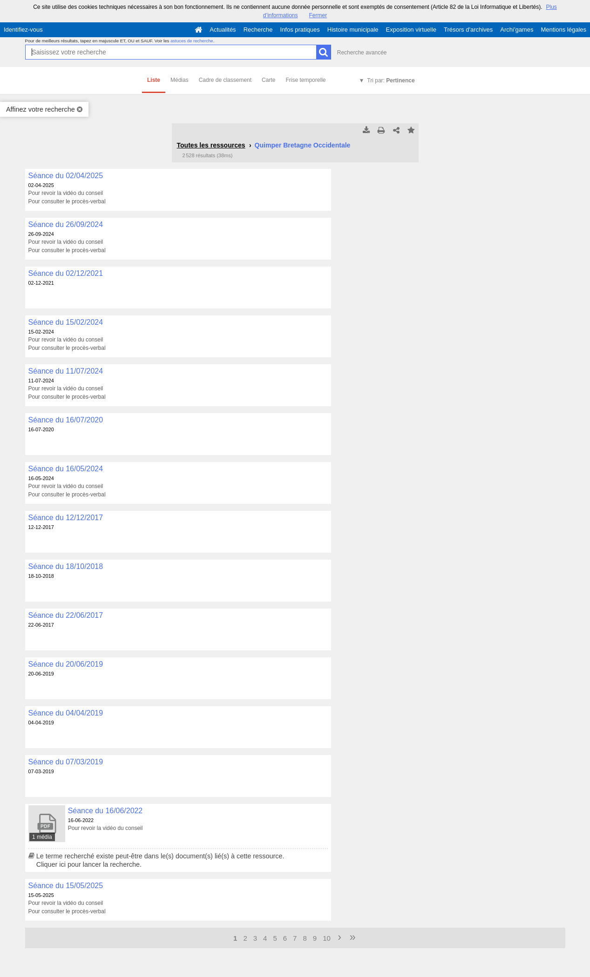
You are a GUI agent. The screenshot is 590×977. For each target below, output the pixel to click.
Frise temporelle (305, 80)
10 (327, 938)
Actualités (223, 29)
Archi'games (516, 29)
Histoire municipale (353, 29)
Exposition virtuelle (411, 29)
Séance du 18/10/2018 (65, 566)
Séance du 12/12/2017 (65, 518)
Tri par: (390, 80)
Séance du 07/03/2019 (65, 762)
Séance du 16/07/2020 (65, 420)
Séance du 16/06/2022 (105, 811)
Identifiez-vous (23, 29)
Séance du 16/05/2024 (65, 469)
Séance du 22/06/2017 (65, 615)
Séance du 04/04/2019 (65, 713)
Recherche (258, 29)
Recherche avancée (362, 52)
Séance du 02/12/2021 (65, 273)
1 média (42, 837)
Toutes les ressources (211, 145)
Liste (153, 80)
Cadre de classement (225, 80)
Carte (268, 80)
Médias (179, 80)
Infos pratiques (300, 29)
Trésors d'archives (468, 29)
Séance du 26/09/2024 (65, 224)
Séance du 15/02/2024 (65, 322)
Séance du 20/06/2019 (65, 664)
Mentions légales (563, 29)
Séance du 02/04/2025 (65, 176)
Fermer (318, 15)
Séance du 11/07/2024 (65, 371)
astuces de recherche (191, 40)
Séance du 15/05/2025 (65, 886)
